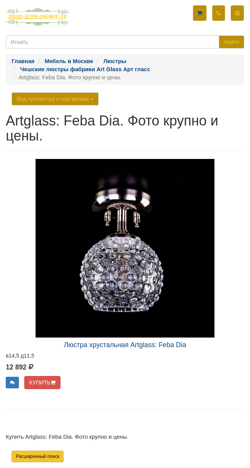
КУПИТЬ (42, 382)
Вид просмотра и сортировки (55, 99)
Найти (231, 42)
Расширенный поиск (37, 456)
